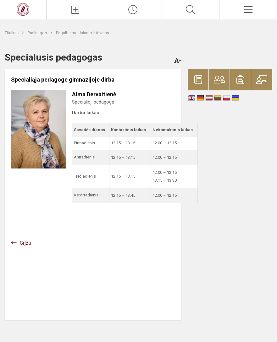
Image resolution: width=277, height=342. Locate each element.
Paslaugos (38, 32)
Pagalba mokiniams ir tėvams (82, 32)
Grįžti (25, 243)
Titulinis (12, 32)
